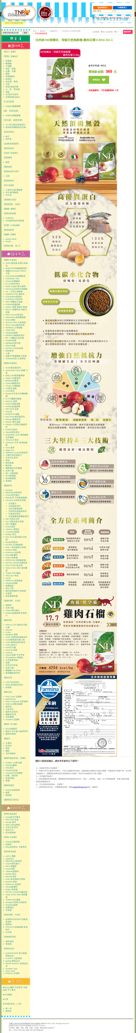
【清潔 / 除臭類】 (11, 153)
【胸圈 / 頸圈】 (10, 234)
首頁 (34, 31)
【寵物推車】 (9, 230)
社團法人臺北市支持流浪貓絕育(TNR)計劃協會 (24, 1023)
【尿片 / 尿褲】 (10, 51)
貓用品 (42, 31)
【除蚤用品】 (9, 148)
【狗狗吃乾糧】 (10, 851)
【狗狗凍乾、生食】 (12, 914)
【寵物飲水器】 (10, 199)
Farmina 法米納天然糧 (71, 31)
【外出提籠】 (9, 185)
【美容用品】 (9, 132)
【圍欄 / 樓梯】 (10, 209)
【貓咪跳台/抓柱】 (11, 799)
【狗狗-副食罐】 (10, 814)
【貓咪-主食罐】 (10, 260)
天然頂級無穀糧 (41, 33)
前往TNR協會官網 (14, 23)
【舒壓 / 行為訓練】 (12, 225)
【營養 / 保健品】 (11, 56)
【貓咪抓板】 (9, 785)
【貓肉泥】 (8, 677)
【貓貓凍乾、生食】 (12, 600)
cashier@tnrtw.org (80, 787)
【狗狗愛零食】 (10, 937)
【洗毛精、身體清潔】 (13, 120)
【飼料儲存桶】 (10, 213)
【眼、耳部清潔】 (11, 111)
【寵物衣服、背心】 (12, 246)
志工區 (126, 18)
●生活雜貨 (7, 994)
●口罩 (5, 999)
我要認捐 (96, 80)
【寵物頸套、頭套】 (12, 204)
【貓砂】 (7, 738)
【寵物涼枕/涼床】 (11, 171)
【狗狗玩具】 (9, 948)
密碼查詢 (104, 18)
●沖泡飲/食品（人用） (13, 1004)
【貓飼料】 (8, 485)
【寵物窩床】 (9, 180)
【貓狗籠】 (8, 167)
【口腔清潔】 (9, 101)
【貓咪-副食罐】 (10, 363)
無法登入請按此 (116, 18)
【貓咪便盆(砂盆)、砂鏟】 (15, 758)
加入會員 (96, 18)
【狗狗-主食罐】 (10, 837)
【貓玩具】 (8, 692)
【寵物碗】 (8, 157)
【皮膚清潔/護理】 (11, 143)
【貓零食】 (8, 620)
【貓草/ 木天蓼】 (10, 724)
